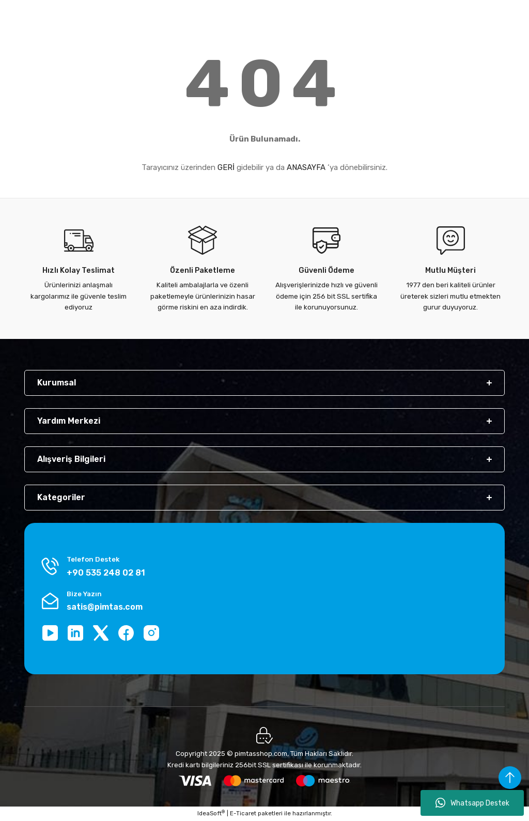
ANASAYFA (306, 167)
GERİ (226, 167)
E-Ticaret (243, 813)
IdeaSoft (211, 813)
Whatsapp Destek (472, 803)
